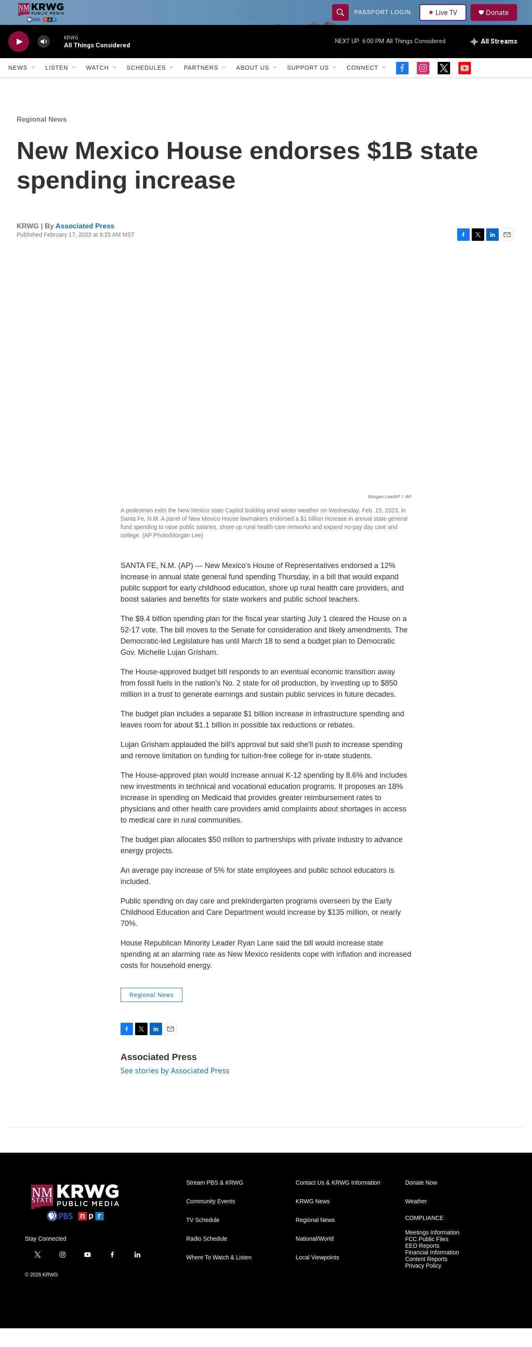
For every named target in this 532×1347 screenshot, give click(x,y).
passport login (383, 21)
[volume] (44, 60)
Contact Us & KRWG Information (338, 1201)
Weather (416, 1220)
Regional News (42, 138)
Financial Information (432, 1271)
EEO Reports (422, 1264)
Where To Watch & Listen (218, 1276)
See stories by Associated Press (175, 1089)
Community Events (210, 1220)
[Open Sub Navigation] (33, 86)
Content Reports (426, 1278)
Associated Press (85, 245)
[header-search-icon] (341, 21)
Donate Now (421, 1201)
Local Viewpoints (317, 1276)
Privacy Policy (423, 1284)
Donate (502, 21)
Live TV (445, 22)
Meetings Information (432, 1251)
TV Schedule (202, 1239)
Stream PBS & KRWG (214, 1201)
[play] (18, 60)
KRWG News (313, 1220)
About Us (252, 86)
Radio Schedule (206, 1257)
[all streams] (494, 60)
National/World (315, 1257)
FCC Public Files (426, 1258)
